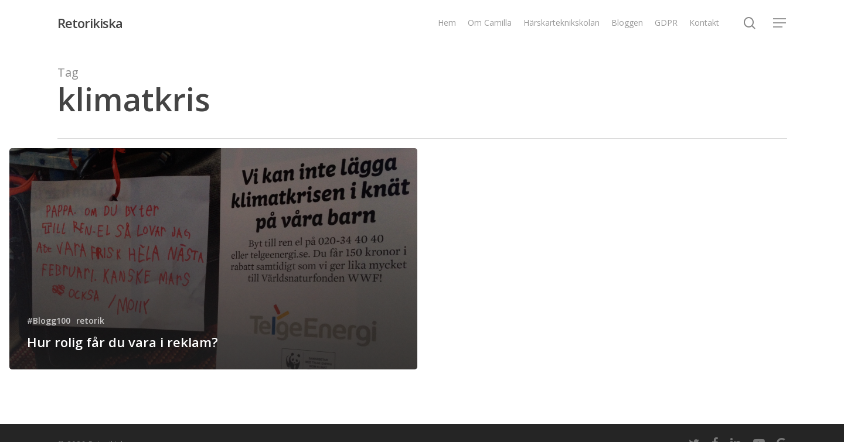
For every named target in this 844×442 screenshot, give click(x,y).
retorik (90, 320)
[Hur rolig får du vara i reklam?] (213, 258)
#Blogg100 (48, 320)
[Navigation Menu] (780, 23)
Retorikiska (89, 22)
